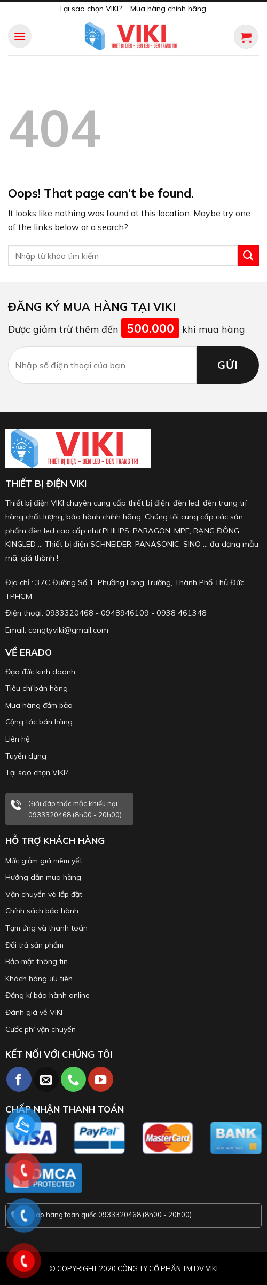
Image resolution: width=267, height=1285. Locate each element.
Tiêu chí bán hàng (36, 688)
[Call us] (73, 1079)
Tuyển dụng (25, 756)
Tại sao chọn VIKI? (90, 8)
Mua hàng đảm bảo (39, 705)
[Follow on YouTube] (100, 1079)
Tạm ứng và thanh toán (46, 928)
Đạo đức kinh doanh (40, 671)
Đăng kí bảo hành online (47, 995)
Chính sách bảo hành (41, 911)
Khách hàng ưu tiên (39, 978)
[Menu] (20, 36)
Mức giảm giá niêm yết (43, 860)
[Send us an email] (46, 1079)
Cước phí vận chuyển (40, 1029)
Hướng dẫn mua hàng (43, 877)
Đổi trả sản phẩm (34, 945)
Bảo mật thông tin (36, 961)
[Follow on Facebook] (19, 1079)
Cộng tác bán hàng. (39, 722)
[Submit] (248, 255)
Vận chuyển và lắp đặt (43, 894)
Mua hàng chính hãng (168, 8)
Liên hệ (17, 739)
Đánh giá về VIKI (33, 1012)
